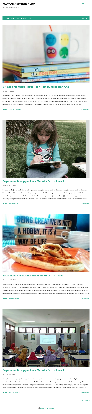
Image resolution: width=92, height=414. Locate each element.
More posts (85, 400)
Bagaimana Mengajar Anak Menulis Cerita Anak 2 (33, 181)
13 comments (14, 393)
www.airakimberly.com (18, 3)
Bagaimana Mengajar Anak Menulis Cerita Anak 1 (33, 370)
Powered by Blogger (46, 408)
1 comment (13, 204)
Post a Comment (15, 109)
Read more (85, 109)
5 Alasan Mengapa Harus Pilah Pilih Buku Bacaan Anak (36, 86)
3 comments (14, 298)
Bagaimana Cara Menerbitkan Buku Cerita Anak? (32, 275)
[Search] (83, 3)
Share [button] (4, 109)
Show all (84, 18)
